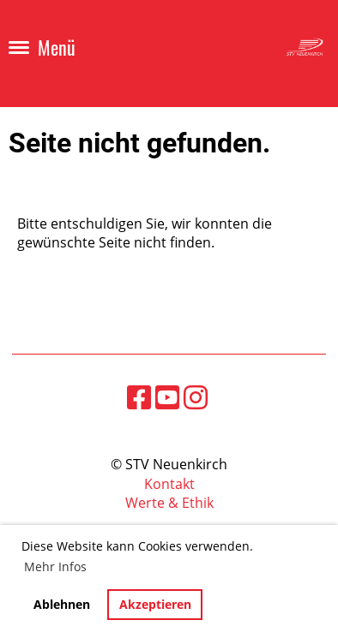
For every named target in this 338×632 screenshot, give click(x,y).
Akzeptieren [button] (155, 604)
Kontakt (169, 483)
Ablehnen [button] (61, 604)
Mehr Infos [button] (55, 566)
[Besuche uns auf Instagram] (196, 397)
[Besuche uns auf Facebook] (139, 397)
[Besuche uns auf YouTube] (167, 397)
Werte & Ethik (169, 502)
